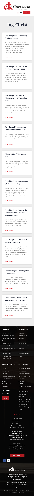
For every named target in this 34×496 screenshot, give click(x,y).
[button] (10, 13)
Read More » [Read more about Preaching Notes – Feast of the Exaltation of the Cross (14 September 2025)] (9, 230)
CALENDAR (6, 390)
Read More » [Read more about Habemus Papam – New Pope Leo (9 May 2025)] (9, 288)
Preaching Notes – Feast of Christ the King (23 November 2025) (16, 98)
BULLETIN (5, 394)
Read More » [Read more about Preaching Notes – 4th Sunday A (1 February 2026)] (9, 57)
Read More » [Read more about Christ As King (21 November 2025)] (9, 171)
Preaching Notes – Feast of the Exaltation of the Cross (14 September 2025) (16, 212)
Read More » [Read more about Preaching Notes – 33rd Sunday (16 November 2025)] (9, 200)
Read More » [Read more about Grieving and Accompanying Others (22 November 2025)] (9, 144)
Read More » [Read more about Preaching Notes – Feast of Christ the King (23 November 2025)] (9, 117)
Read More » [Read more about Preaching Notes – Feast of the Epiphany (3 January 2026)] (9, 86)
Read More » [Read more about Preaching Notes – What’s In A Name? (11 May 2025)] (9, 261)
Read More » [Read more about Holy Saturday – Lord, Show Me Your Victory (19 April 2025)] (9, 315)
